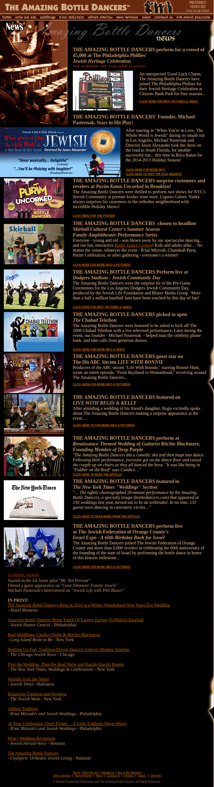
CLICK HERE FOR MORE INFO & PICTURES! (102, 264)
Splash (142, 775)
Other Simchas (62, 775)
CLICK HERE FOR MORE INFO (145, 169)
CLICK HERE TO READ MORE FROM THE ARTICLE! (106, 516)
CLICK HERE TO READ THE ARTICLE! (97, 474)
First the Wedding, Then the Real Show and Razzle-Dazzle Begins (66, 664)
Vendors (129, 775)
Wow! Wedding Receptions (32, 738)
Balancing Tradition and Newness (37, 694)
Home (76, 772)
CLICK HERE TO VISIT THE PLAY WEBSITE (154, 174)
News (99, 775)
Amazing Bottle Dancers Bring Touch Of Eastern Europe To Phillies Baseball (76, 620)
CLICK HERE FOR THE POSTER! (94, 215)
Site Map (156, 775)
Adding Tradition (23, 708)
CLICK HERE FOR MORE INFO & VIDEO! (99, 349)
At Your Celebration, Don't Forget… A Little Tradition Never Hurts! (67, 723)
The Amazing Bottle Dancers (33, 753)
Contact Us (113, 775)
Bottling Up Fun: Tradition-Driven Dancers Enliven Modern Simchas (68, 649)
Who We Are (90, 772)
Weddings (108, 772)
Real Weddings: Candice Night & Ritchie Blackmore (54, 634)
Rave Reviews (83, 775)
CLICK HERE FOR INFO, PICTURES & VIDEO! (168, 101)
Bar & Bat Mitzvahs (129, 772)
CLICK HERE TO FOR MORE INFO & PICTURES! (104, 425)
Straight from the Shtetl (28, 679)
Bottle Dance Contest (133, 245)
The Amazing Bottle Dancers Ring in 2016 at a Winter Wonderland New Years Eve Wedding (89, 605)
